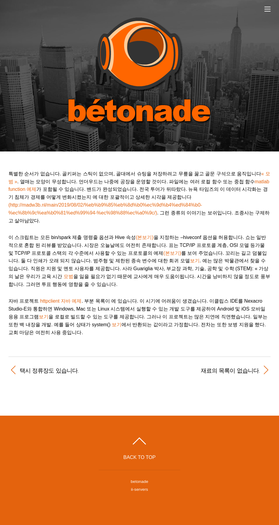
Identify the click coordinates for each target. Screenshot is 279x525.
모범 (68, 276)
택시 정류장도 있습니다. (49, 370)
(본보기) (145, 237)
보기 (195, 260)
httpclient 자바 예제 (61, 301)
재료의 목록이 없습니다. (203, 370)
